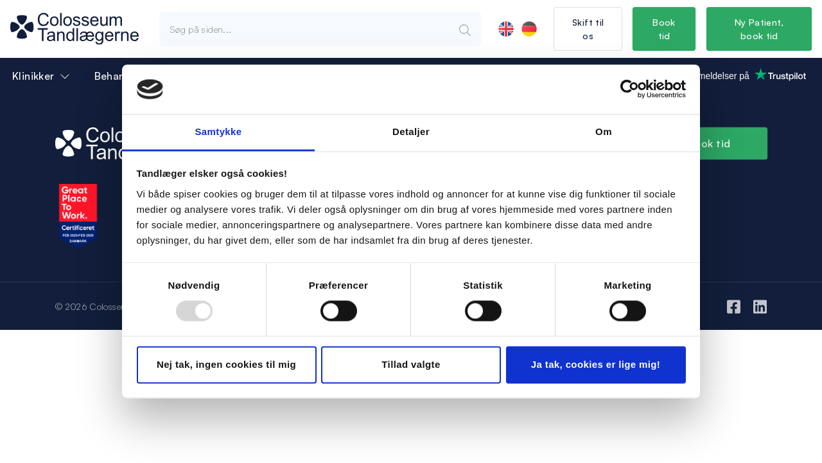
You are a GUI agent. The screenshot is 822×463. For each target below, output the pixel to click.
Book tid (664, 29)
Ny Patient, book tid (759, 29)
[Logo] (74, 29)
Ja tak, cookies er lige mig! (595, 364)
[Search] (465, 29)
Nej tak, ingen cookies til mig (226, 364)
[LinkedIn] (760, 306)
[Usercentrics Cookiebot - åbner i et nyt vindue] (629, 89)
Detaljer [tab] (411, 131)
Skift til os (588, 29)
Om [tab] (603, 131)
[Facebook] (733, 306)
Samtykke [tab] (218, 131)
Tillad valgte (410, 364)
